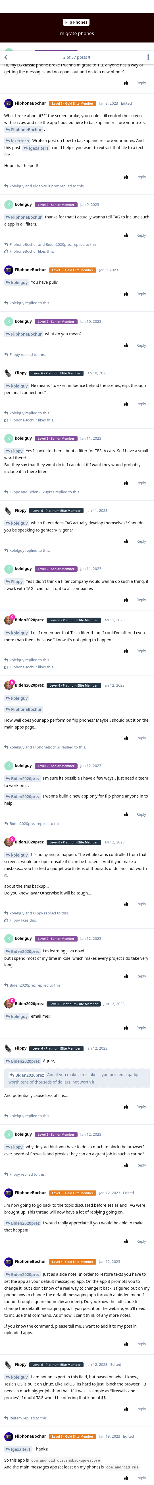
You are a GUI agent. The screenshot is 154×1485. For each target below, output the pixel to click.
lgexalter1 (39, 97)
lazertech (20, 90)
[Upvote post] (127, 32)
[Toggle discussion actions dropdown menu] (148, 6)
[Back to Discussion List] (5, 6)
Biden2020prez (25, 728)
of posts (77, 6)
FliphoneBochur (26, 79)
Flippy (16, 400)
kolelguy (19, 231)
